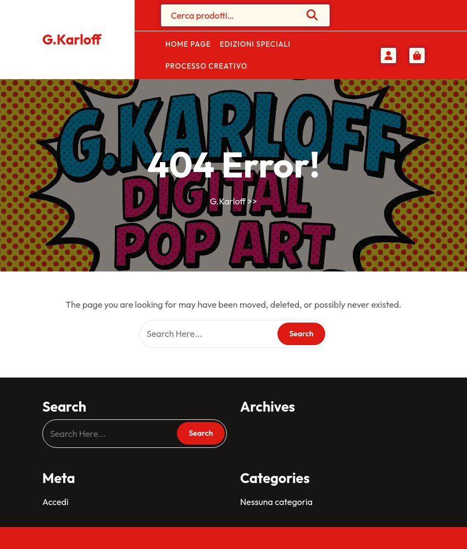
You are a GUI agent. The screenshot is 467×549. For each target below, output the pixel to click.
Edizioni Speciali (255, 44)
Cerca (312, 15)
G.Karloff (71, 39)
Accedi (55, 501)
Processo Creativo (206, 66)
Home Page (188, 44)
